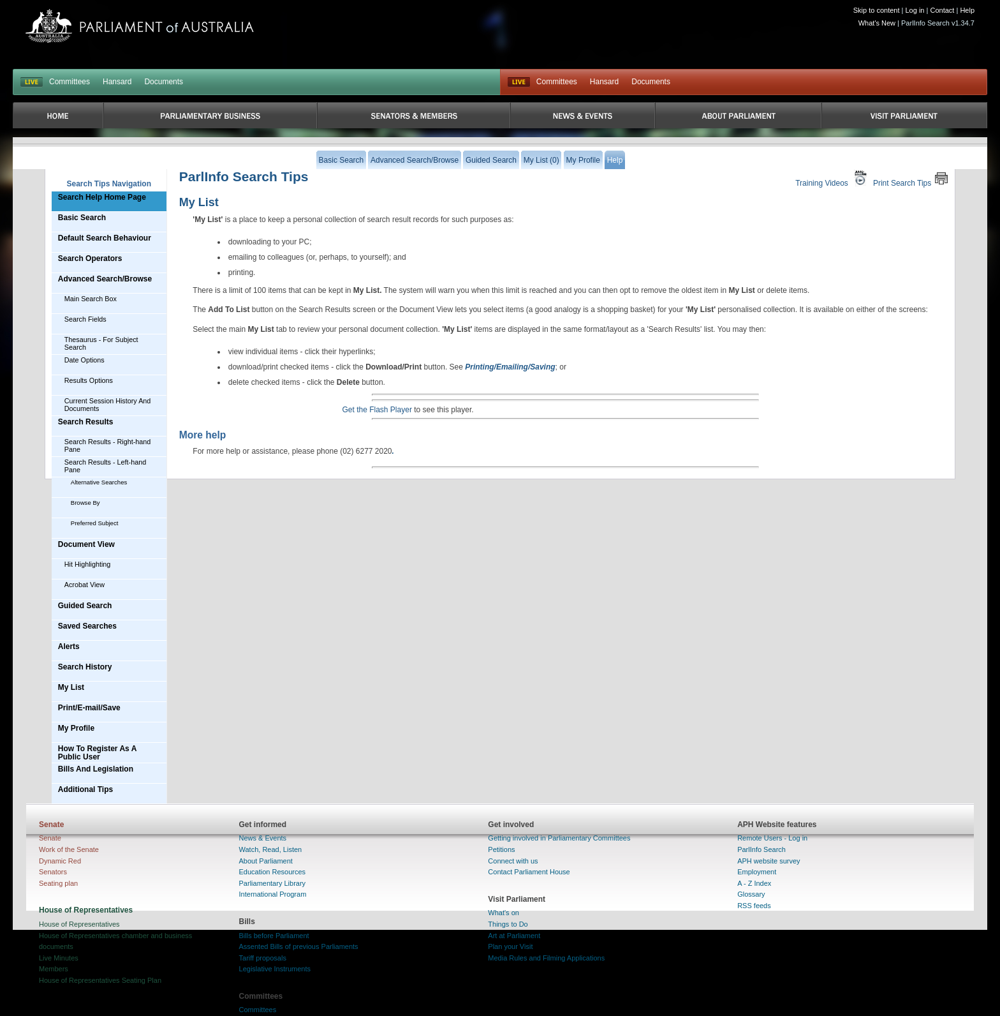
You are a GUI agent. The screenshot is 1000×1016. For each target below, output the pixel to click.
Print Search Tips (910, 178)
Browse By (85, 502)
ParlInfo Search (761, 849)
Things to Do (507, 924)
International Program (273, 894)
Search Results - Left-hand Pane (105, 466)
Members (53, 969)
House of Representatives (79, 924)
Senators (53, 872)
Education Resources (272, 872)
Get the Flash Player (377, 409)
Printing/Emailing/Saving (510, 366)
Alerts (69, 646)
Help (967, 10)
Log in (915, 10)
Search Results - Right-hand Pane (107, 445)
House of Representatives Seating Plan (100, 980)
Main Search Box (90, 299)
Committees (69, 81)
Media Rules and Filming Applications (546, 958)
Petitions (501, 849)
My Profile (76, 728)
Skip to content (876, 10)
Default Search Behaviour (104, 238)
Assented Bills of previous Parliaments (298, 946)
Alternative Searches (99, 482)
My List (71, 687)
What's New (876, 23)
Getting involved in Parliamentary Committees (559, 838)
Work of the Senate (69, 849)
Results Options (88, 380)
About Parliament (266, 861)
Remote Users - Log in (772, 838)
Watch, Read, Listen (270, 849)
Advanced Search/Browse (105, 278)
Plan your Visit (510, 946)
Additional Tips (85, 789)
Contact (942, 10)
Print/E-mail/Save (89, 707)
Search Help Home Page (102, 197)
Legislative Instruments (275, 969)
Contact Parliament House (529, 872)
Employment (756, 872)
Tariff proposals (262, 958)
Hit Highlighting (87, 564)
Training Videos (832, 178)
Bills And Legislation (95, 769)
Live (519, 82)
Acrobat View (84, 584)
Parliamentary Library (272, 883)
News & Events (263, 838)
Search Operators (90, 258)
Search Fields (85, 319)
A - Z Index (754, 883)
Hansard (117, 81)
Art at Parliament (514, 935)
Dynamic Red (60, 861)
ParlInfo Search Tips (244, 176)
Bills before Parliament (274, 935)
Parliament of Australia (140, 26)
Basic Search (82, 217)
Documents (163, 81)
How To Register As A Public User (97, 752)
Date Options (84, 360)
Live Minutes (58, 958)
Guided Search (85, 605)
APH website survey (768, 861)
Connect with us (513, 861)
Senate (50, 838)
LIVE (31, 82)
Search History (85, 666)
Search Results (86, 421)
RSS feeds (754, 905)
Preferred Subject (95, 523)
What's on (503, 912)
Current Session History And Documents (107, 404)
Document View (86, 544)
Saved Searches (87, 626)
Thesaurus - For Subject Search (101, 343)
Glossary (751, 894)
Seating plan (58, 883)
